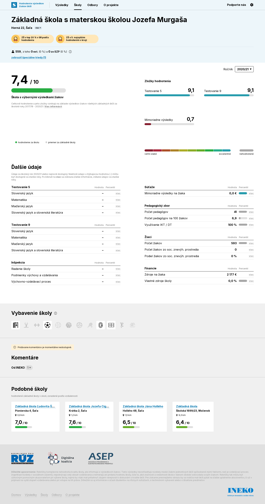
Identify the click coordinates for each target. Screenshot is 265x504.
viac (37, 28)
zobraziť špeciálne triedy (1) (28, 57)
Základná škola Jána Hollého (143, 406)
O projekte (111, 5)
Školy (78, 5)
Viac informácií (53, 106)
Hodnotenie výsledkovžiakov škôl (31, 5)
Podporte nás (236, 5)
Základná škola (186, 406)
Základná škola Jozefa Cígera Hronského (98, 406)
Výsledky (61, 5)
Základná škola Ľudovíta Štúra (36, 406)
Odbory (92, 5)
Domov (16, 495)
